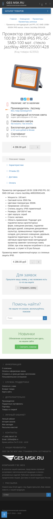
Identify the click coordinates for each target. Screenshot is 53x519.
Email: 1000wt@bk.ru (10, 439)
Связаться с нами (9, 386)
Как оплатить (27, 124)
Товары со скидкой (9, 410)
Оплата (11, 183)
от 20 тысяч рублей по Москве (22, 130)
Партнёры (6, 407)
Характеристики (15, 165)
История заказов (8, 422)
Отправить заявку (26, 288)
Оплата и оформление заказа (14, 371)
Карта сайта (7, 392)
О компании (6, 368)
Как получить (16, 124)
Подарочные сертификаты (12, 404)
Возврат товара (8, 389)
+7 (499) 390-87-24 (9, 437)
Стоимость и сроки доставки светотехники (18, 374)
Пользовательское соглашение (14, 377)
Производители (8, 401)
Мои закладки (7, 425)
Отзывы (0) (12, 171)
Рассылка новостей (9, 427)
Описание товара (15, 159)
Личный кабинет (8, 419)
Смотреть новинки (26, 347)
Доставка (11, 177)
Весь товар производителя (21, 111)
